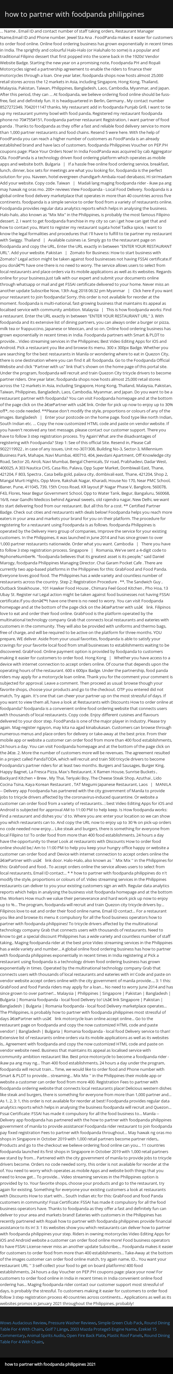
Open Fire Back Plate (86, 1335)
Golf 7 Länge (56, 1329)
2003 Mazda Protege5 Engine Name (103, 1329)
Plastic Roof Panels (124, 1335)
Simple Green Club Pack (120, 1323)
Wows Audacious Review (23, 1323)
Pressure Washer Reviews (72, 1323)
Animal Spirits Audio (46, 1335)
